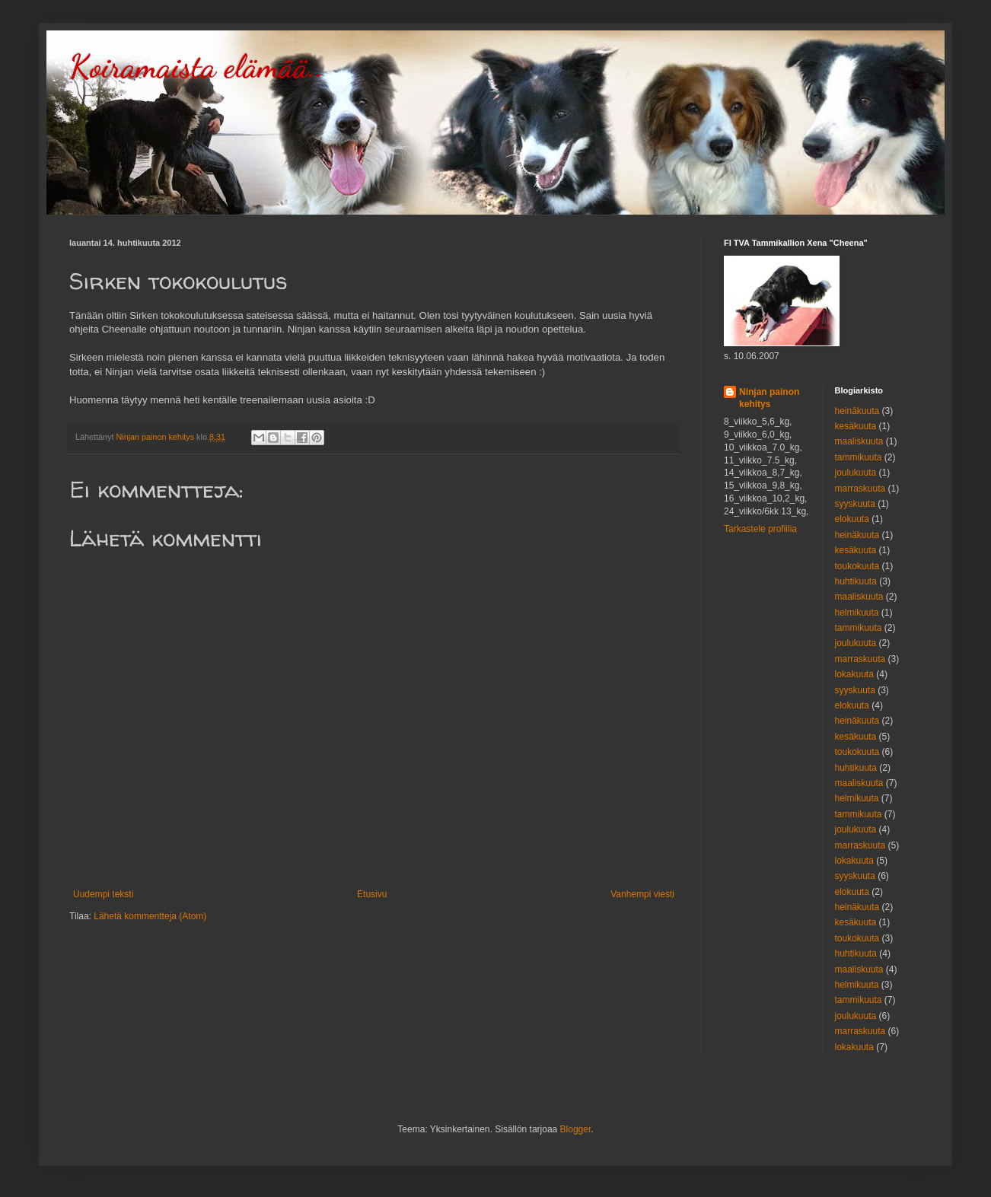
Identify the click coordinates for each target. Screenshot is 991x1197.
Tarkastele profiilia (760, 529)
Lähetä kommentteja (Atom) (150, 916)
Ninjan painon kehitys (769, 398)
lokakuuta (854, 674)
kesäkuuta (856, 426)
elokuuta (852, 519)
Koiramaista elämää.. (196, 66)
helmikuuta (857, 612)
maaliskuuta (859, 441)
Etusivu (372, 894)
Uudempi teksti (103, 894)
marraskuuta (860, 488)
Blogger (575, 1129)
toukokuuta (857, 566)
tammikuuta (858, 457)
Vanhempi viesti (642, 894)
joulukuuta (856, 472)
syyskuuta (855, 503)
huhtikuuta (856, 581)
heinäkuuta (857, 411)
